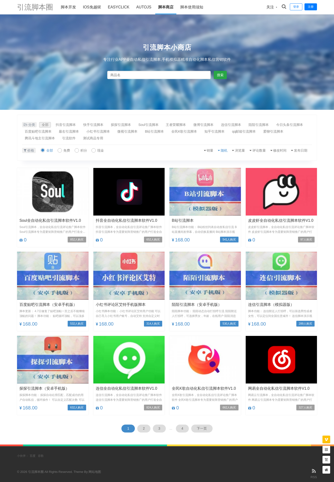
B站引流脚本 (155, 131)
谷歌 (41, 455)
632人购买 (77, 407)
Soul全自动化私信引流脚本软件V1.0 (50, 221)
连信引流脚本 (233, 125)
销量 (208, 150)
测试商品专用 (94, 138)
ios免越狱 (92, 7)
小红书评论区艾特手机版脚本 (121, 305)
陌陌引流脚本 (261, 125)
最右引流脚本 (69, 131)
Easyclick (118, 7)
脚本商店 (165, 7)
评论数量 (258, 150)
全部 (45, 125)
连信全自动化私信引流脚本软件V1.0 (126, 388)
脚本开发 (68, 7)
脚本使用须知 (191, 7)
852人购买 (77, 239)
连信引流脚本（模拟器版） (271, 305)
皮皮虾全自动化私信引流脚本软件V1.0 (281, 221)
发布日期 (300, 150)
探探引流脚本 (122, 125)
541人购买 (229, 239)
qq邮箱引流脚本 (246, 131)
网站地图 (95, 472)
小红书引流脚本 (99, 131)
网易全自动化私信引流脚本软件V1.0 (279, 388)
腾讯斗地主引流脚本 (40, 138)
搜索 (220, 75)
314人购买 (153, 323)
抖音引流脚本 (66, 125)
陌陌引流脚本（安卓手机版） (197, 305)
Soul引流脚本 (150, 125)
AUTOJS (143, 7)
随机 (222, 150)
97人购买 (306, 239)
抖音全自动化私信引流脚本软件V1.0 (126, 221)
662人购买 (229, 407)
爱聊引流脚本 (276, 131)
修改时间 (279, 150)
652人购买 (153, 239)
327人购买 (305, 407)
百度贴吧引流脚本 (38, 131)
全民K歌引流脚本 (185, 131)
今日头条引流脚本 (292, 125)
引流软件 (69, 138)
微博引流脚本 (205, 125)
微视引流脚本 (128, 131)
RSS (313, 473)
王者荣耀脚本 (177, 125)
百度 (33, 455)
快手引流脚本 (94, 125)
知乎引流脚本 (216, 131)
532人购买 (77, 323)
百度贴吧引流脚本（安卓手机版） (48, 305)
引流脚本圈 (35, 7)
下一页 (202, 428)
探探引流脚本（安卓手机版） (44, 388)
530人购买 (229, 323)
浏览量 (239, 150)
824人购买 (153, 407)
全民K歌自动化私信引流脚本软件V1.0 (204, 388)
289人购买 (305, 323)
